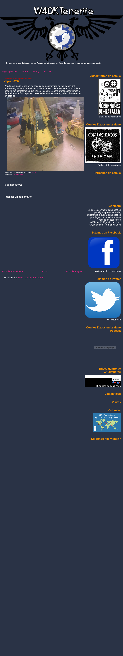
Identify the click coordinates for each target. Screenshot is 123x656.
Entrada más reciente (12, 271)
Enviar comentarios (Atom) (31, 277)
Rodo (25, 71)
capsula (16, 174)
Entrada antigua (74, 271)
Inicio (44, 271)
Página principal (9, 71)
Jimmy (36, 71)
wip (21, 174)
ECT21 (47, 71)
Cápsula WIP (11, 81)
